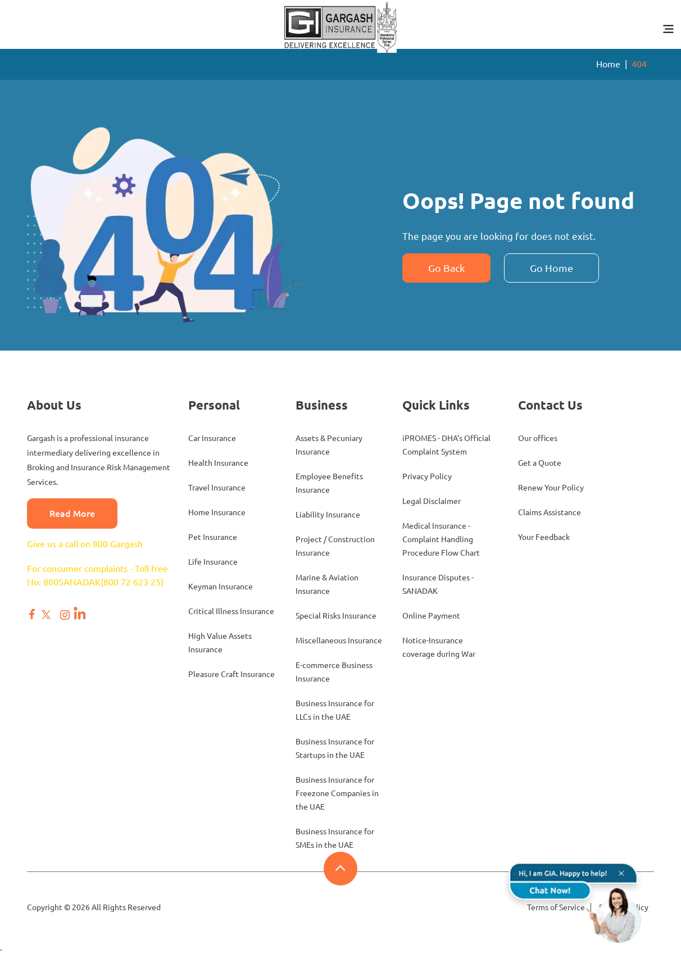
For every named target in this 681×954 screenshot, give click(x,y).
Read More (72, 513)
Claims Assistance (549, 512)
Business (322, 405)
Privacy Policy (427, 476)
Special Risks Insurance (336, 615)
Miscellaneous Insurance (339, 640)
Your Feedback (544, 537)
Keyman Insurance (220, 586)
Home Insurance (217, 512)
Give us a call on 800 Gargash (85, 544)
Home (608, 64)
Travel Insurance (217, 487)
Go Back (446, 268)
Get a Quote (539, 462)
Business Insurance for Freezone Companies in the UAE (337, 793)
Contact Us (550, 405)
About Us (54, 405)
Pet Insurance (212, 537)
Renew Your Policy (551, 487)
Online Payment (431, 615)
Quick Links (436, 405)
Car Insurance (212, 438)
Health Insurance (218, 462)
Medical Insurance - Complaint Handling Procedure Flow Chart (441, 539)
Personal (214, 405)
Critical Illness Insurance (231, 611)
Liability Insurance (328, 514)
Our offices (537, 438)
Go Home (551, 268)
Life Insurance (213, 561)
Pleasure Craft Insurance (231, 674)
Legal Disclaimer (431, 501)
